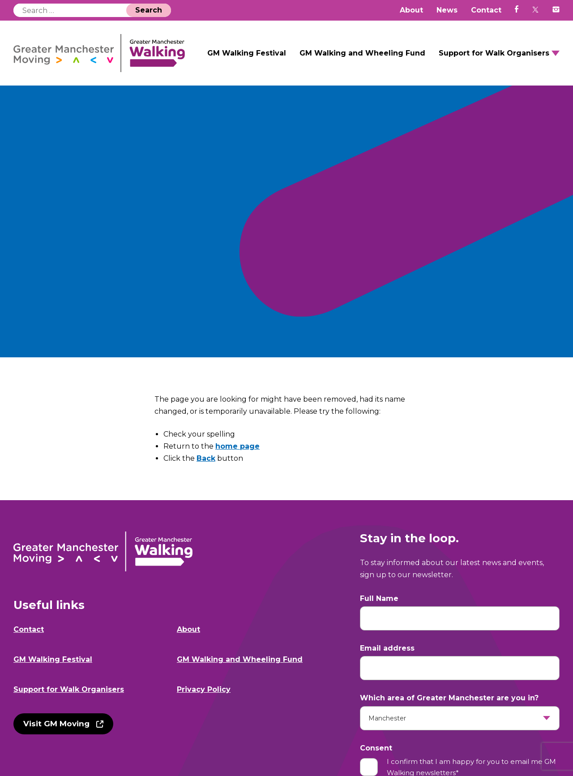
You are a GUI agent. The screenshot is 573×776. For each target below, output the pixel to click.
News (447, 10)
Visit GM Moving (56, 723)
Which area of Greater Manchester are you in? (449, 698)
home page (237, 446)
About (411, 10)
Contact (486, 10)
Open (556, 53)
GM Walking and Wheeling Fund (362, 53)
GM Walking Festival (246, 53)
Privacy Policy (204, 689)
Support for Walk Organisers (494, 53)
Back (206, 458)
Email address (387, 648)
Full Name (379, 598)
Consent (376, 748)
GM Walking (99, 53)
